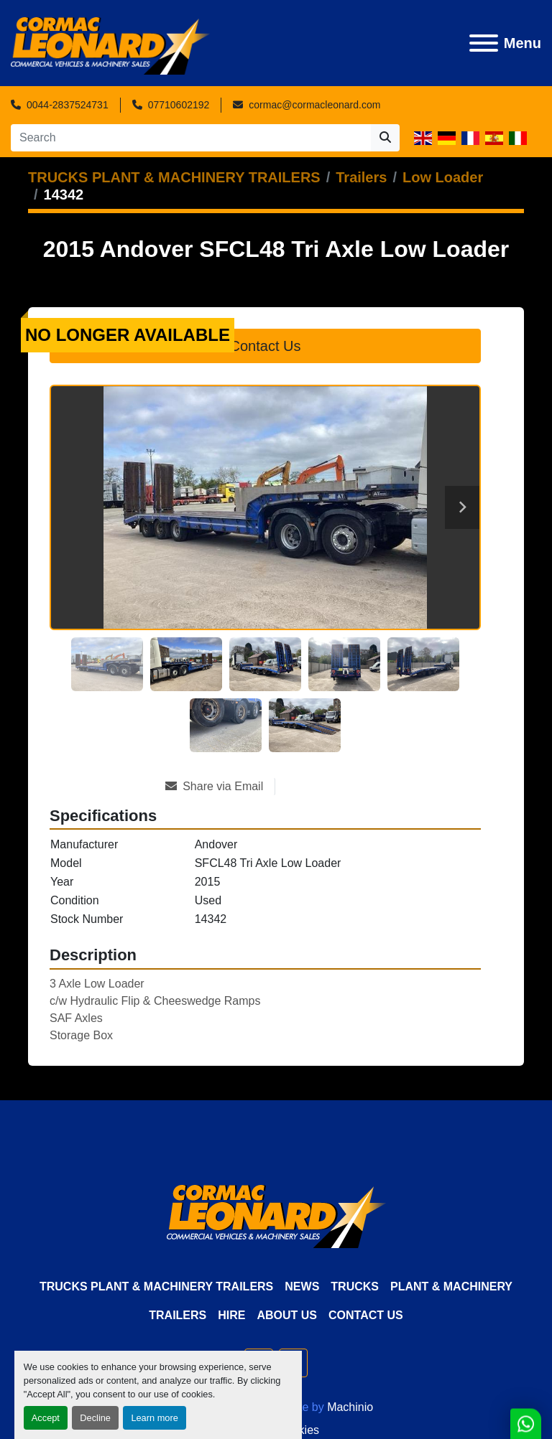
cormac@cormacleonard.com (314, 105)
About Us (287, 1315)
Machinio (350, 1407)
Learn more (154, 1417)
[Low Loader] (442, 177)
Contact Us (265, 346)
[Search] (191, 137)
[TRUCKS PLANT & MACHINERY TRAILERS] (174, 177)
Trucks (355, 1286)
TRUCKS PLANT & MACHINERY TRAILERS (156, 1286)
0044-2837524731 (68, 105)
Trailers (177, 1315)
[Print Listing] (326, 786)
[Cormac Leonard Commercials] (276, 1215)
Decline (95, 1417)
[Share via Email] (220, 786)
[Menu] (483, 43)
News (302, 1286)
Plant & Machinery (451, 1286)
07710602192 (179, 105)
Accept (46, 1417)
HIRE (231, 1315)
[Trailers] (361, 177)
